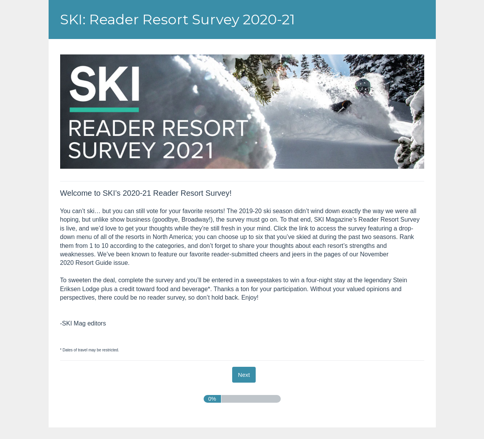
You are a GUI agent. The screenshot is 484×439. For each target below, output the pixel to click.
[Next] (244, 375)
